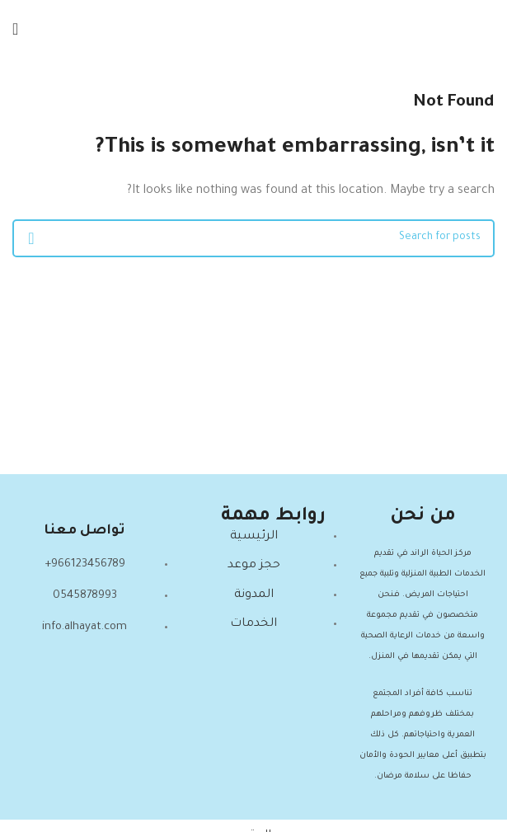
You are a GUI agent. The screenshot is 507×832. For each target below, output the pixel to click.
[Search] (253, 238)
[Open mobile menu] (15, 28)
